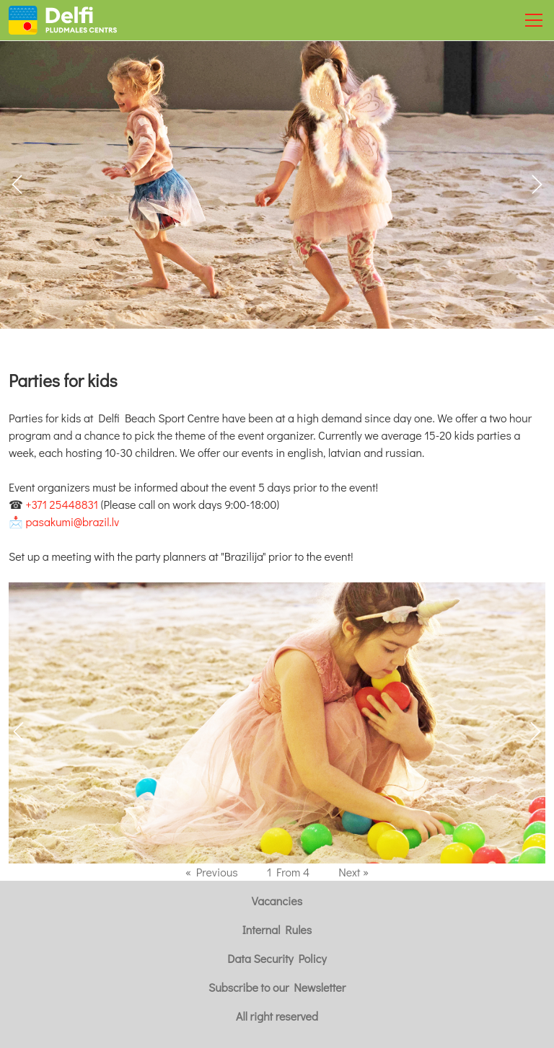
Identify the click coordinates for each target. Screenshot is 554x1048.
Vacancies (277, 900)
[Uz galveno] (63, 20)
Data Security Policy (276, 958)
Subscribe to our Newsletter (277, 987)
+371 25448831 (62, 504)
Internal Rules (277, 929)
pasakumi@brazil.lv (73, 521)
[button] (537, 184)
